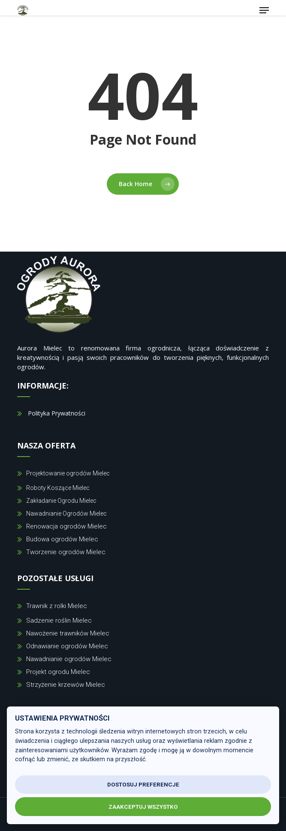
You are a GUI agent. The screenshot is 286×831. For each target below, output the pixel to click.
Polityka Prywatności (56, 413)
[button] (264, 10)
